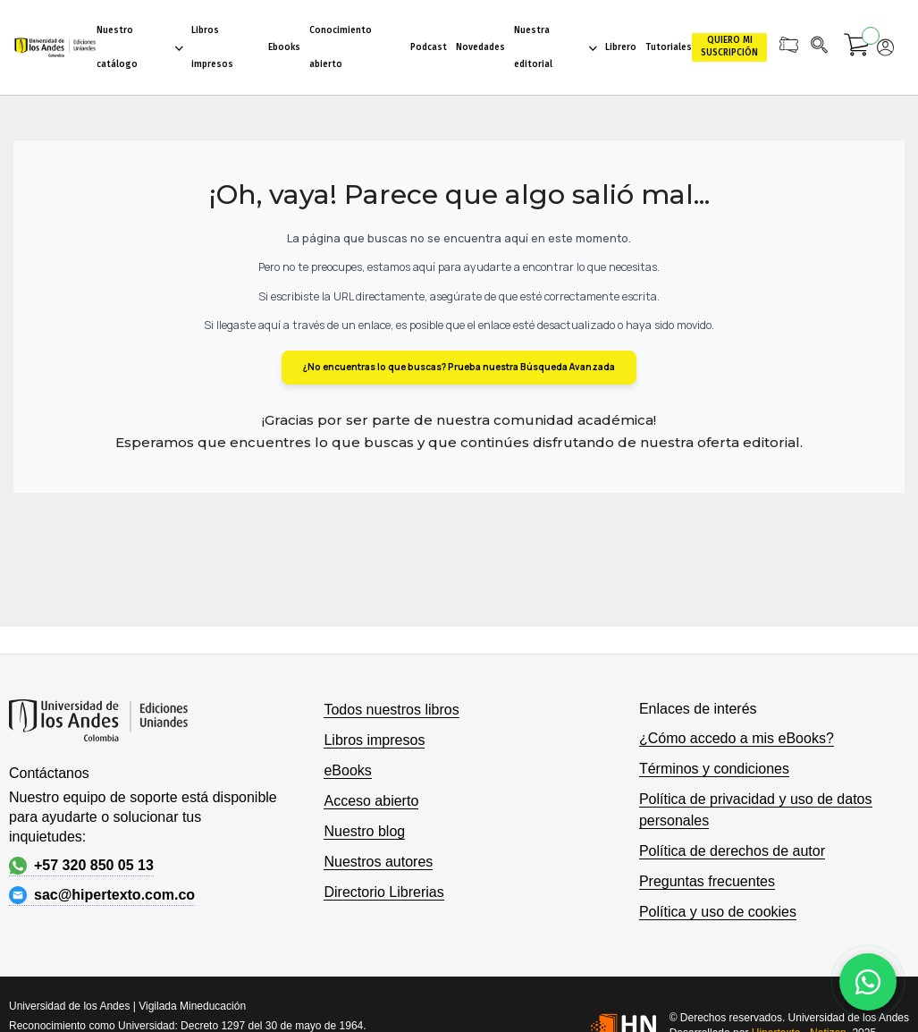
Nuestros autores (378, 861)
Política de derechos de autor (732, 851)
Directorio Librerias (383, 892)
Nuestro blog (364, 831)
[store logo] (55, 47)
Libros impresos (374, 740)
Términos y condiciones (714, 768)
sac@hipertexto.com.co (102, 895)
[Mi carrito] (857, 47)
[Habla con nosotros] (868, 982)
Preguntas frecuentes (707, 881)
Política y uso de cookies (717, 911)
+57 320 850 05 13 (81, 866)
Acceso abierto (371, 800)
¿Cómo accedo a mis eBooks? (736, 738)
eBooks (347, 770)
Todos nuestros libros (391, 709)
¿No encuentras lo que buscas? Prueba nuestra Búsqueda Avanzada (459, 366)
